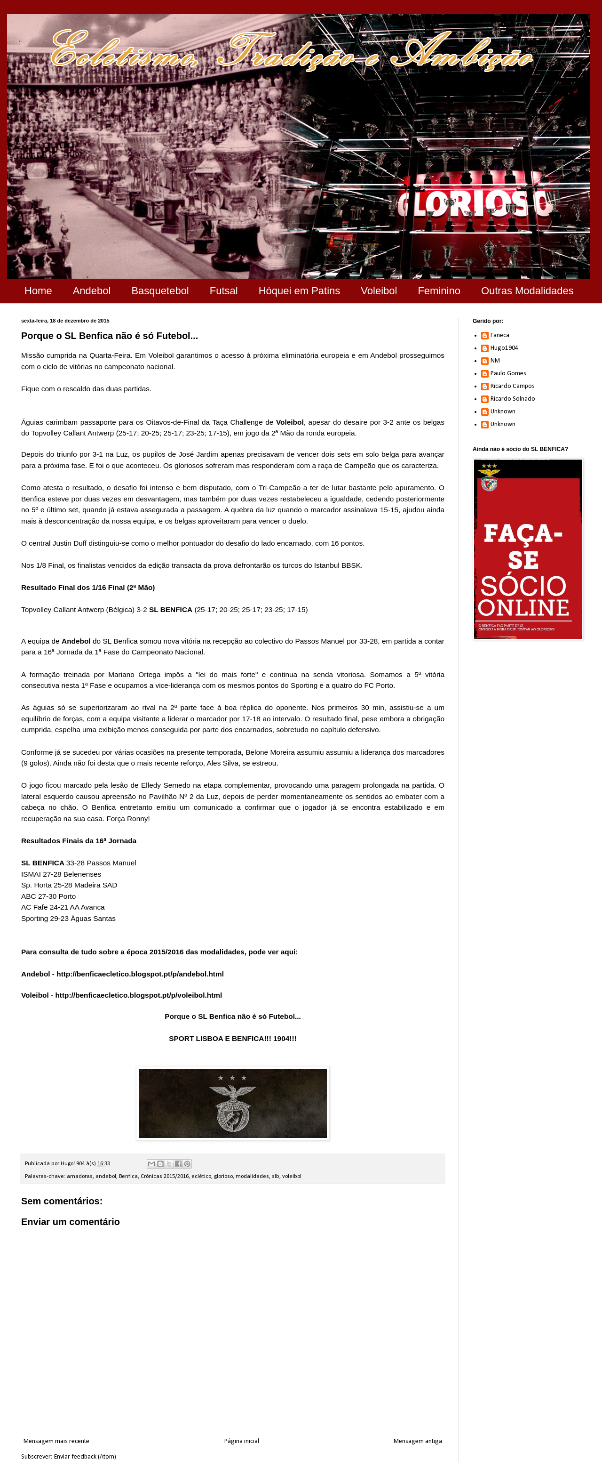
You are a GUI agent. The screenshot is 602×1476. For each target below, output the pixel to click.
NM (495, 360)
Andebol (92, 291)
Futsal (224, 291)
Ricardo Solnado (513, 399)
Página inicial (241, 1441)
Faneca (500, 335)
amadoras (80, 1176)
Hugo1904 (504, 348)
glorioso (223, 1176)
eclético (201, 1176)
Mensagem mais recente (56, 1441)
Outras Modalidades (527, 291)
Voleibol (379, 291)
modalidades (252, 1176)
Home (38, 291)
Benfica (128, 1176)
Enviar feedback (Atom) (85, 1456)
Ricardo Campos (513, 386)
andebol (105, 1176)
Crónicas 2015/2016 (165, 1176)
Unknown (503, 411)
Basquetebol (160, 291)
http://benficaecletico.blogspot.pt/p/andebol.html (140, 974)
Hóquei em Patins (300, 291)
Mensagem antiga (418, 1441)
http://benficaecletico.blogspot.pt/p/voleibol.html (138, 995)
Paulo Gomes (508, 373)
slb (275, 1176)
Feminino (439, 291)
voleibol (291, 1176)
